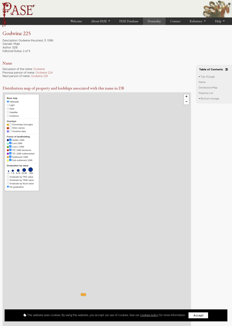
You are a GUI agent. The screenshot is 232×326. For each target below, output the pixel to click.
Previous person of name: (19, 72)
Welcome (76, 21)
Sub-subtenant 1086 (19, 160)
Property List (206, 93)
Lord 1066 (14, 143)
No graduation (15, 187)
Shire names (16, 127)
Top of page (207, 76)
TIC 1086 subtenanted (21, 153)
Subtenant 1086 (17, 157)
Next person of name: (16, 76)
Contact (175, 21)
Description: (10, 40)
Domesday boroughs (20, 124)
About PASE (99, 21)
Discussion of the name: (18, 69)
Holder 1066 (15, 140)
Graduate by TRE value (20, 176)
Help (218, 21)
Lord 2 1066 (15, 146)
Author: (7, 47)
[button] (84, 294)
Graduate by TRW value (20, 180)
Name (202, 82)
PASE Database (128, 21)
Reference (196, 21)
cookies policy (149, 315)
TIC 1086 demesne (19, 150)
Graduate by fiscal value (20, 183)
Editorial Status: (12, 51)
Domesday (154, 21)
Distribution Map (208, 87)
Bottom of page (209, 98)
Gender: (8, 44)
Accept (198, 315)
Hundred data (16, 131)
